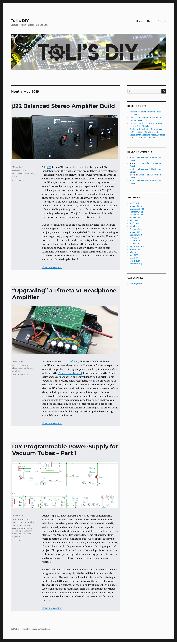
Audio (23, 171)
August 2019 (135, 249)
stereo (15, 176)
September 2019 (137, 246)
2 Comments (17, 180)
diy (26, 365)
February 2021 (136, 229)
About (150, 21)
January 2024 (136, 206)
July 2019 (133, 252)
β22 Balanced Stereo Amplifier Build (63, 106)
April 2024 (134, 203)
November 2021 (137, 215)
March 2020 (135, 241)
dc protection (18, 365)
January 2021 (135, 232)
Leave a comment (20, 375)
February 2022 (136, 212)
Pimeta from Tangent (70, 373)
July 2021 (134, 220)
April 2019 (134, 258)
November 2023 (137, 209)
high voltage (17, 525)
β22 (49, 167)
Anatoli (133, 157)
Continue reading (52, 267)
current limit (17, 522)
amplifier (16, 171)
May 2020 (134, 238)
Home (139, 21)
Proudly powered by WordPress (36, 629)
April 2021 (134, 223)
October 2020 (136, 235)
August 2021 (135, 218)
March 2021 (135, 226)
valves (20, 534)
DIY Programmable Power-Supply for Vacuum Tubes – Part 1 (65, 450)
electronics (17, 173)
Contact (161, 21)
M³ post (74, 361)
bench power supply (21, 519)
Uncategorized (136, 283)
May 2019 (134, 255)
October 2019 (135, 243)
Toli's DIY (20, 20)
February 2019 (136, 264)
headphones (28, 173)
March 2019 (135, 261)
